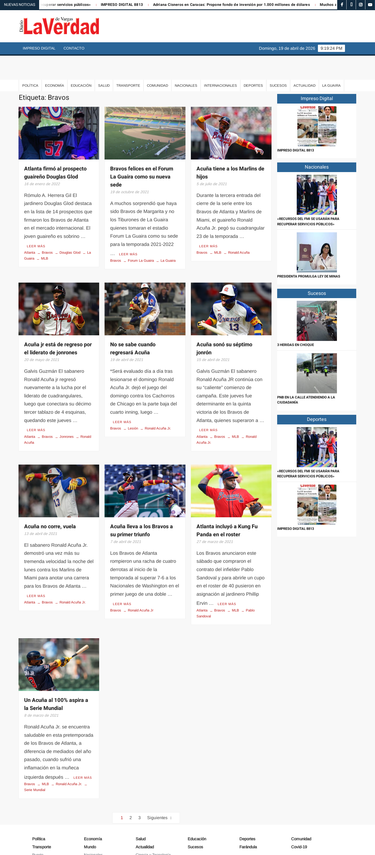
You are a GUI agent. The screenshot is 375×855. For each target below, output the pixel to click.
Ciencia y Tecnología (153, 826)
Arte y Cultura (147, 834)
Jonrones (67, 410)
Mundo (90, 818)
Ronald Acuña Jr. (158, 402)
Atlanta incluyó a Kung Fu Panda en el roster (227, 504)
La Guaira (331, 61)
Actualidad (304, 61)
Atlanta (29, 227)
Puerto (37, 826)
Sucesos (278, 61)
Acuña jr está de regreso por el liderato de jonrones (58, 323)
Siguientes (157, 789)
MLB (44, 233)
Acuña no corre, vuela (50, 500)
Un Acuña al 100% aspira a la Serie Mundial (56, 677)
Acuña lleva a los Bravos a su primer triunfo (141, 504)
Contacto (74, 48)
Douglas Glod (70, 227)
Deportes (253, 61)
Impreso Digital (39, 48)
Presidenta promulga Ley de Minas (308, 252)
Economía (54, 61)
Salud (104, 61)
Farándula (248, 818)
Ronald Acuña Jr (140, 583)
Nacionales (186, 61)
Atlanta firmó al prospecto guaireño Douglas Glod (55, 149)
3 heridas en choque (295, 320)
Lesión (133, 402)
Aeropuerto (41, 834)
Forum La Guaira (141, 235)
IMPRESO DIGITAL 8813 (133, 4)
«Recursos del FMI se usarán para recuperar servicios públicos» (308, 197)
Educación (81, 61)
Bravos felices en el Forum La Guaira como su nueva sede (141, 153)
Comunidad (157, 61)
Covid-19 (299, 818)
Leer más (36, 221)
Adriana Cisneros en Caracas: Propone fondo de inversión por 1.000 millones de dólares (242, 4)
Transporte (128, 61)
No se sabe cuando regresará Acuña (132, 323)
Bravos (47, 227)
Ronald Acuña (239, 227)
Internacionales (220, 61)
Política (30, 61)
